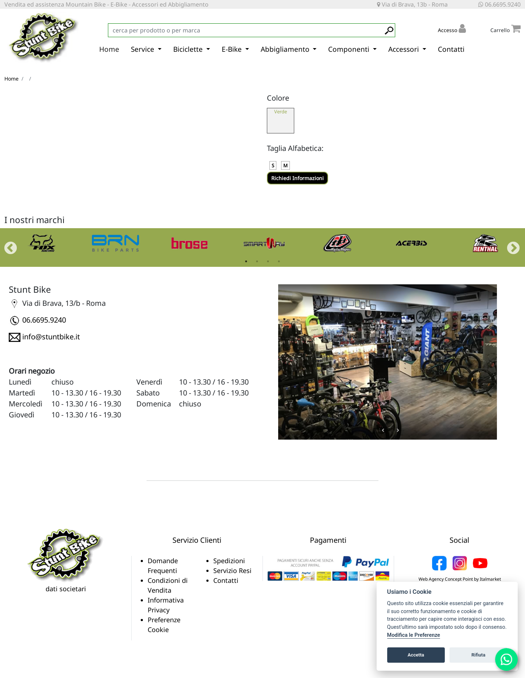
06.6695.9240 (499, 4)
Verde (280, 111)
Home (109, 49)
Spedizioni (229, 560)
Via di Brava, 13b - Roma (412, 4)
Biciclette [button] (189, 49)
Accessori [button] (404, 49)
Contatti (451, 49)
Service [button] (143, 49)
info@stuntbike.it (51, 337)
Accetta (416, 655)
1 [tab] (246, 261)
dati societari (66, 588)
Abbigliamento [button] (286, 49)
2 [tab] (257, 261)
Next (509, 245)
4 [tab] (279, 261)
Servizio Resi (232, 570)
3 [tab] (268, 261)
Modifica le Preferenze (413, 635)
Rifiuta (478, 655)
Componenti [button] (349, 49)
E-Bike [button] (233, 49)
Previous (7, 245)
